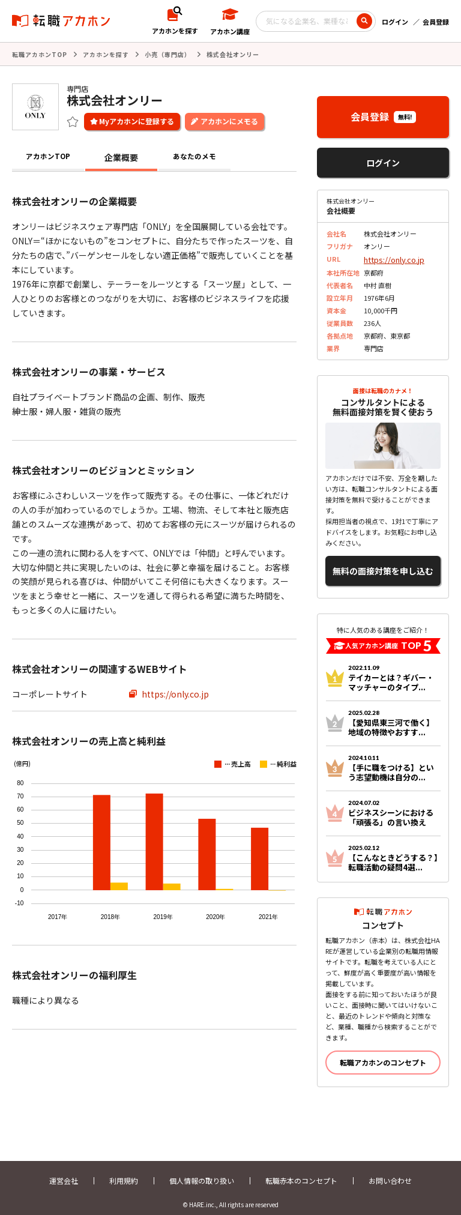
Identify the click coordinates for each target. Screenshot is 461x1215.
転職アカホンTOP (39, 53)
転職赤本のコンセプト (301, 1171)
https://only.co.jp (175, 693)
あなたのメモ (194, 156)
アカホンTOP (48, 156)
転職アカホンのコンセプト (383, 1053)
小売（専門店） (168, 53)
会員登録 (436, 21)
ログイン (395, 21)
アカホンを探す (106, 53)
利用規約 (123, 1171)
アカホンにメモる (229, 120)
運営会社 (63, 1171)
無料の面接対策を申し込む (383, 564)
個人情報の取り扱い (201, 1171)
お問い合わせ (390, 1171)
